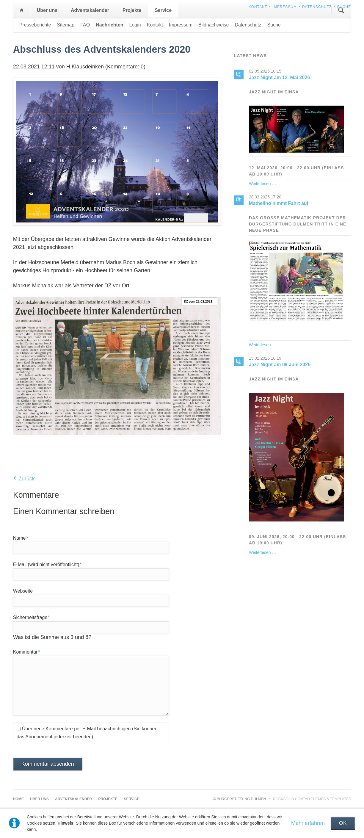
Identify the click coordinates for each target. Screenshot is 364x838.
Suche (344, 7)
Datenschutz (317, 7)
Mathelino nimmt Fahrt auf (278, 203)
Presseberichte (35, 24)
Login (135, 24)
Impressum (284, 7)
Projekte (132, 10)
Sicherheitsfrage (31, 617)
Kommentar (26, 651)
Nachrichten (109, 24)
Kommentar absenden (47, 764)
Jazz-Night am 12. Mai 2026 (279, 77)
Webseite (23, 590)
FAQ (85, 24)
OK (343, 823)
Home (21, 10)
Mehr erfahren (308, 823)
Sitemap (65, 24)
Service (163, 10)
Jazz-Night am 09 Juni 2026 (279, 364)
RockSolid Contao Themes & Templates (312, 799)
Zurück (26, 479)
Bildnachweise (213, 24)
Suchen (341, 10)
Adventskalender (90, 10)
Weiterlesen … (262, 183)
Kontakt (258, 7)
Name (23, 538)
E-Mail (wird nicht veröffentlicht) (47, 564)
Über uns (47, 10)
